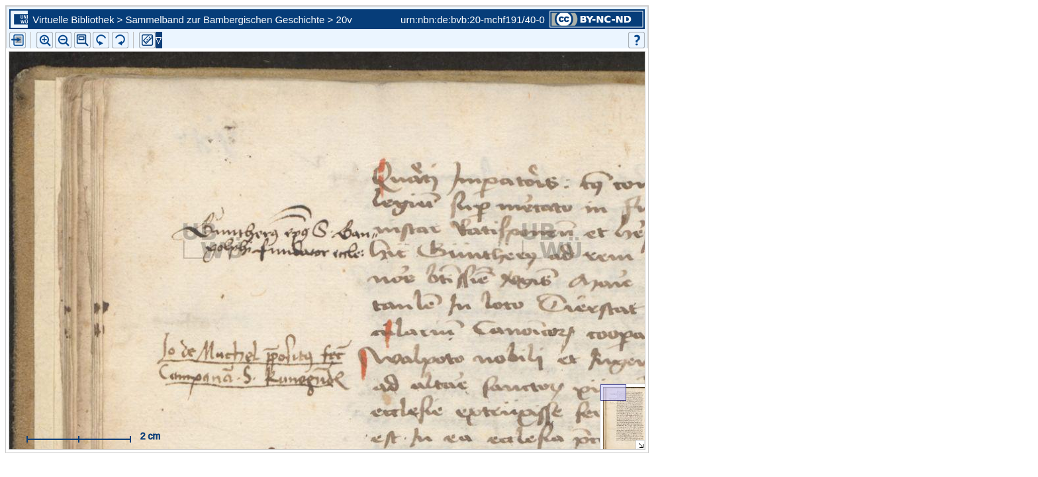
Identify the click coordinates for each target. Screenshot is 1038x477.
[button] (82, 40)
